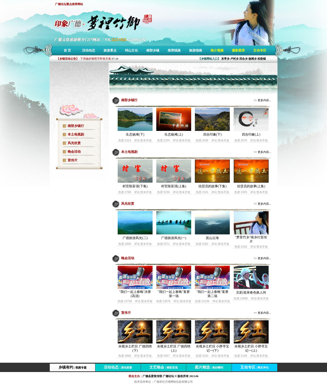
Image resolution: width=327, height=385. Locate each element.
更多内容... (264, 100)
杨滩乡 (252, 58)
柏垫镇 (261, 58)
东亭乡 (225, 58)
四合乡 (243, 58)
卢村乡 (234, 58)
